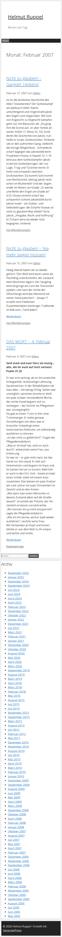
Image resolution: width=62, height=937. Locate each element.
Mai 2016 (14, 696)
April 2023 (15, 602)
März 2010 (15, 768)
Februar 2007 (17, 852)
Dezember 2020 (18, 645)
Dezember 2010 (18, 742)
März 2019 (15, 679)
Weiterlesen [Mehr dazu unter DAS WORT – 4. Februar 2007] (13, 540)
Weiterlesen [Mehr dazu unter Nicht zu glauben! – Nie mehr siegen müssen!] (13, 316)
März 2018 (15, 687)
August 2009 (16, 789)
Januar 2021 (16, 641)
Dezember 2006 (18, 857)
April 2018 (15, 683)
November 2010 (18, 746)
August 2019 (16, 675)
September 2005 (19, 899)
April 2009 (15, 802)
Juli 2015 (14, 704)
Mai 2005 (14, 916)
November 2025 (18, 573)
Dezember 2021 (18, 624)
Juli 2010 (14, 755)
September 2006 (19, 865)
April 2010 (15, 763)
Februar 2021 (17, 636)
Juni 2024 (14, 594)
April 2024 (15, 598)
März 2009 (15, 806)
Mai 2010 (14, 759)
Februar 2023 (17, 607)
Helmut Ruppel (25, 16)
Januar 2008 (16, 827)
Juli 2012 (14, 730)
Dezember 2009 (18, 780)
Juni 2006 (14, 874)
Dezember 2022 (18, 611)
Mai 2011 (14, 738)
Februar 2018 (17, 691)
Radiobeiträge (15, 546)
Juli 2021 (14, 628)
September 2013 (19, 717)
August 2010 (16, 751)
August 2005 (16, 903)
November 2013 (18, 713)
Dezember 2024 (18, 581)
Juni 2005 (14, 912)
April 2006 (15, 878)
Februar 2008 (17, 823)
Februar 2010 (17, 772)
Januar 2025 (16, 577)
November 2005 (18, 890)
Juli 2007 (14, 840)
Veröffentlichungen (18, 230)
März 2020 (15, 666)
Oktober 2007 (17, 831)
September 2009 (19, 785)
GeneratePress (12, 930)
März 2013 (15, 721)
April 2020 (15, 662)
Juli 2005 (14, 907)
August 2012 (16, 725)
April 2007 (15, 848)
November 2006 (18, 861)
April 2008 (15, 819)
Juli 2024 (14, 590)
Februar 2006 (17, 886)
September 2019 (19, 670)
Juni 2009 (14, 793)
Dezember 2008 (18, 810)
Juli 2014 (14, 708)
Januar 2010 (16, 776)
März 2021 (15, 632)
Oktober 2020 (17, 649)
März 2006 (15, 882)
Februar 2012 (17, 734)
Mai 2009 (14, 797)
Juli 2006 (14, 869)
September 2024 (19, 586)
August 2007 (16, 836)
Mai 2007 (14, 844)
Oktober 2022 (17, 615)
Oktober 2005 (17, 895)
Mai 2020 (14, 658)
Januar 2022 (16, 619)
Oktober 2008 (17, 814)
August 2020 (16, 653)
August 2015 (16, 700)
